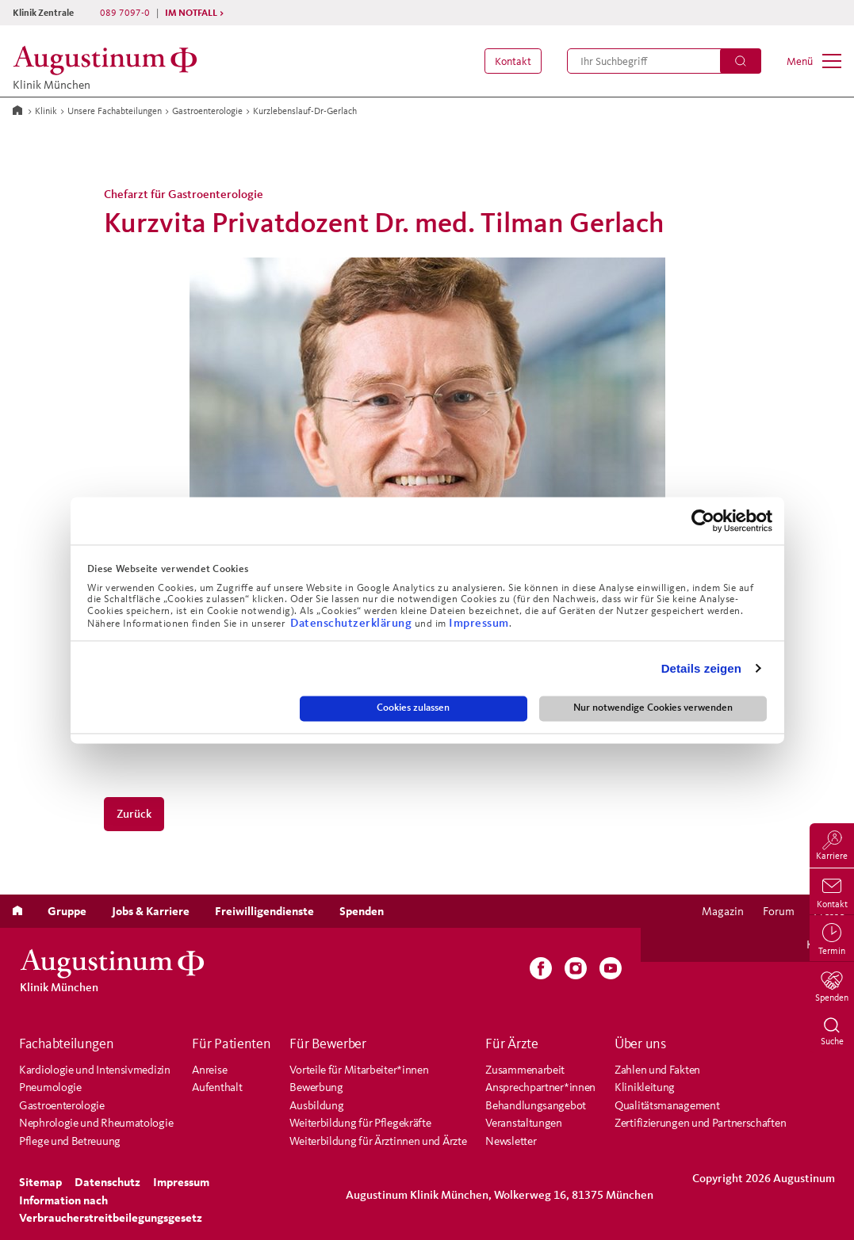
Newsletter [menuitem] (510, 1140)
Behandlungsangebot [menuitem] (535, 1104)
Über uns (640, 1043)
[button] (510, 61)
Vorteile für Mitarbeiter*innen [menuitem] (358, 1069)
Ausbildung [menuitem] (316, 1104)
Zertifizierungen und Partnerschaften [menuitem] (700, 1122)
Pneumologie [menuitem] (50, 1086)
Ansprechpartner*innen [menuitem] (540, 1086)
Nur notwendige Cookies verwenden (653, 708)
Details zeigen (701, 668)
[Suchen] (740, 61)
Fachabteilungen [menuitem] (66, 1043)
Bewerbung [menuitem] (316, 1086)
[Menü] (814, 61)
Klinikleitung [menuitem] (645, 1086)
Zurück (134, 813)
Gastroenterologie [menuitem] (62, 1104)
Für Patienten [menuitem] (231, 1043)
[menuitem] (510, 61)
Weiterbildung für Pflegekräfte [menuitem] (360, 1122)
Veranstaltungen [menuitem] (523, 1122)
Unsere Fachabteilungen (114, 110)
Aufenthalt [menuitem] (217, 1086)
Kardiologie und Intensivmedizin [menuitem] (94, 1069)
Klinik (46, 110)
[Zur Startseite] (17, 109)
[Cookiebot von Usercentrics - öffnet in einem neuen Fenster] (703, 520)
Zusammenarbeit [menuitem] (525, 1069)
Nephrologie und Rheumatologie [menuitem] (96, 1122)
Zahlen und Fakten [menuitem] (657, 1069)
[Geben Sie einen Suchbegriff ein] (664, 61)
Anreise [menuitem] (209, 1069)
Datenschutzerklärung (352, 622)
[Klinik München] (109, 60)
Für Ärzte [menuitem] (511, 1043)
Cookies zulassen (413, 708)
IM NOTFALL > (194, 12)
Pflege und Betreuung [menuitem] (70, 1140)
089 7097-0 (125, 12)
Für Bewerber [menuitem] (327, 1043)
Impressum (479, 622)
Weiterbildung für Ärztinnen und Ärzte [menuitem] (377, 1140)
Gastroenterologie (207, 110)
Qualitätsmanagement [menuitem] (667, 1104)
